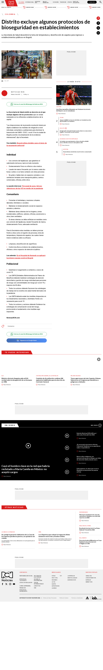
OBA (35, 588)
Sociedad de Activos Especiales (69, 139)
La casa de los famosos (8, 532)
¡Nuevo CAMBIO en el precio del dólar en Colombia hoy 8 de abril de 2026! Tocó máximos (75, 120)
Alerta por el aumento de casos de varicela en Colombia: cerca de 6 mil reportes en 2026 (89, 516)
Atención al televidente (23, 580)
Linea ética (37, 586)
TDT (61, 575)
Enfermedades (83, 512)
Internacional (29, 2)
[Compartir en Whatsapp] (98, 33)
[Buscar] (100, 2)
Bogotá (62, 128)
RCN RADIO (54, 580)
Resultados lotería (85, 525)
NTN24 (53, 575)
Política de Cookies (64, 598)
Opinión (69, 2)
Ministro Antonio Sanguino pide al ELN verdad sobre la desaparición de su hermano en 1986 (17, 380)
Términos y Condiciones (77, 598)
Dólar (61, 117)
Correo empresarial (25, 586)
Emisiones (7, 7)
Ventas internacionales (38, 583)
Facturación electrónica (37, 576)
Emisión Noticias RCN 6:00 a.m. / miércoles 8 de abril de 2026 (87, 434)
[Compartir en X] (98, 28)
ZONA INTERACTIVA (91, 578)
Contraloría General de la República (47, 375)
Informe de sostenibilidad (38, 580)
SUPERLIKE (88, 580)
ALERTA (54, 584)
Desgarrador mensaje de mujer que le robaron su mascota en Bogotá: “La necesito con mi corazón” (76, 131)
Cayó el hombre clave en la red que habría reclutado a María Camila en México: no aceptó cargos (26, 469)
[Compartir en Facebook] (98, 23)
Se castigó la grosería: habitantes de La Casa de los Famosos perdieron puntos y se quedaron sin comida (18, 536)
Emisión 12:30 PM (50, 7)
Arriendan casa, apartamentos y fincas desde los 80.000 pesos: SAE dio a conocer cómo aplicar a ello (74, 142)
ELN (3, 375)
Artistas (65, 149)
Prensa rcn (23, 588)
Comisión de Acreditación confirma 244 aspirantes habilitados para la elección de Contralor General (50, 380)
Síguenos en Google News (27, 340)
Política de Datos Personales (50, 598)
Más (96, 425)
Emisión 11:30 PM (94, 7)
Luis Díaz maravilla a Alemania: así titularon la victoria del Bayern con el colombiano (73, 110)
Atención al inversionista (23, 590)
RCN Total (55, 578)
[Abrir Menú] (3, 2)
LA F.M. (53, 582)
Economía (56, 2)
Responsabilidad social (26, 575)
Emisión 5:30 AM (28, 7)
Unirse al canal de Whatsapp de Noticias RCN (27, 104)
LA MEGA (54, 588)
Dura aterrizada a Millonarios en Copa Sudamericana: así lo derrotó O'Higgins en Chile (90, 542)
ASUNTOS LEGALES (72, 578)
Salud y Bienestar (45, 2)
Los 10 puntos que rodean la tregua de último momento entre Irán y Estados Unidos (54, 535)
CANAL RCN (92, 2)
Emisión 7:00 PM (72, 7)
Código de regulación (26, 582)
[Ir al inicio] (11, 3)
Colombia (21, 2)
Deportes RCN (37, 2)
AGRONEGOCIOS (72, 580)
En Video (10, 425)
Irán (40, 532)
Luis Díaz (58, 106)
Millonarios (82, 538)
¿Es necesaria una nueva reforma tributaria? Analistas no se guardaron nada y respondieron (88, 446)
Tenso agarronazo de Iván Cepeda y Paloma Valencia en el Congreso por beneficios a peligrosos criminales (86, 380)
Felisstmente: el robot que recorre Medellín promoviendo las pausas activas (88, 470)
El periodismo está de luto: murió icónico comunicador (77, 151)
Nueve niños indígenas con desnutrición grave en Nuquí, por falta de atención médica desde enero (89, 458)
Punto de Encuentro (76, 2)
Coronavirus (11, 326)
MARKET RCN (89, 582)
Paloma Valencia (75, 375)
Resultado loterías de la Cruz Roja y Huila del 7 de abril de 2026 (89, 529)
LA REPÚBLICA (71, 575)
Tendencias (63, 2)
